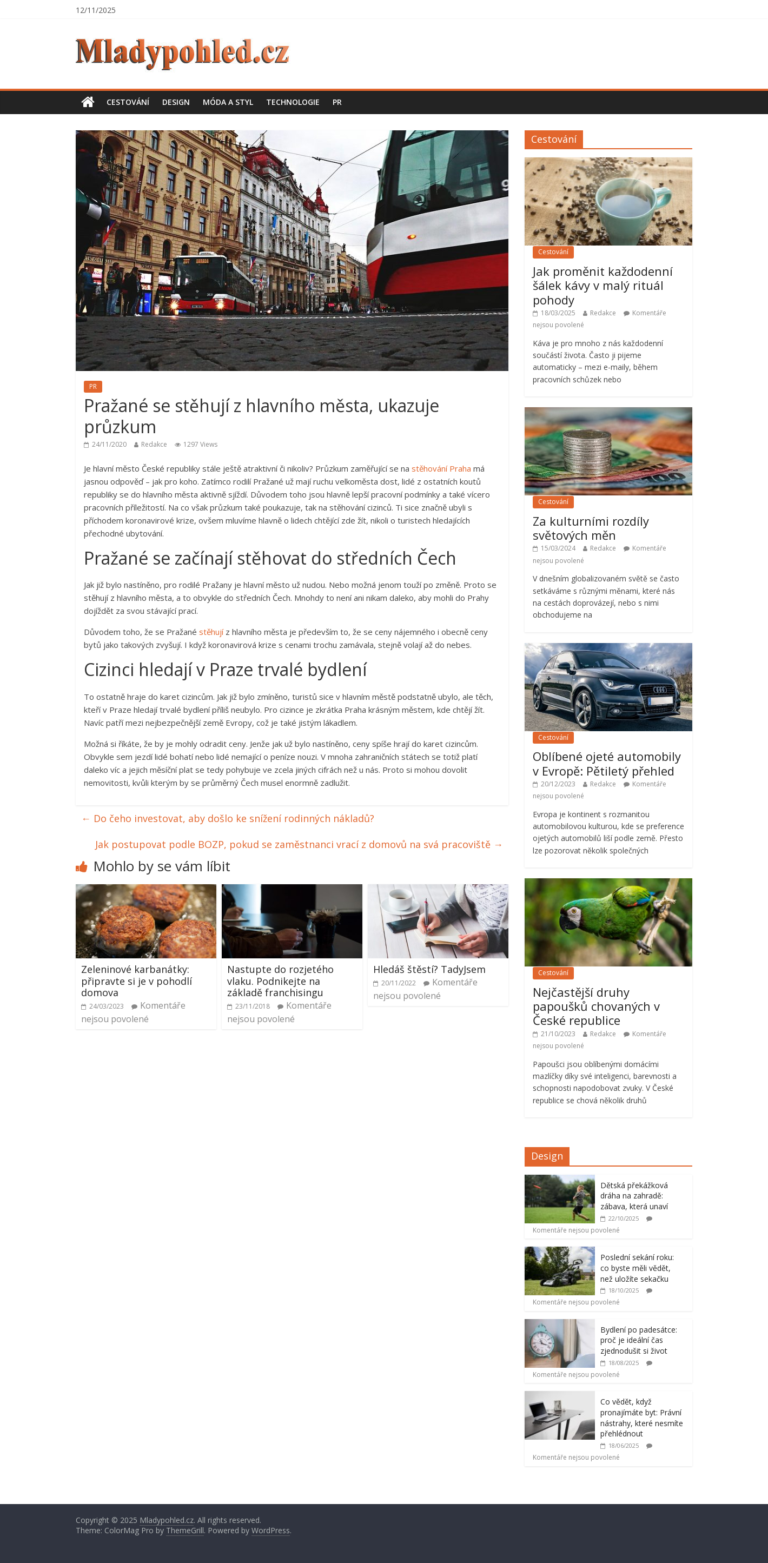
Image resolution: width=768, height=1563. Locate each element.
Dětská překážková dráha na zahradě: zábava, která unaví (634, 1195)
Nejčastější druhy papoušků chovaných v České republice (596, 1006)
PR (337, 102)
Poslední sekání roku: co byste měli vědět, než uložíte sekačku (637, 1267)
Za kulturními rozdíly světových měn (591, 528)
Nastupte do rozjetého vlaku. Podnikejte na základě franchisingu (280, 981)
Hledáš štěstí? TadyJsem (429, 969)
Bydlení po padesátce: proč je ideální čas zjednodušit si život (638, 1340)
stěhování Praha (441, 468)
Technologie (293, 102)
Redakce (154, 444)
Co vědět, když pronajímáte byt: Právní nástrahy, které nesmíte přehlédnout (641, 1417)
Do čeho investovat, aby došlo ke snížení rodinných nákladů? (227, 818)
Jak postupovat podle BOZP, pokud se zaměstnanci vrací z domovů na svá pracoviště (299, 844)
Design (176, 102)
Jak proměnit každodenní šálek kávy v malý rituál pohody (603, 285)
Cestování (128, 102)
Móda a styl (228, 102)
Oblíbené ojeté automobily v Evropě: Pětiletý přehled (607, 763)
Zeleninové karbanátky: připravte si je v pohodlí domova (136, 981)
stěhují (211, 631)
